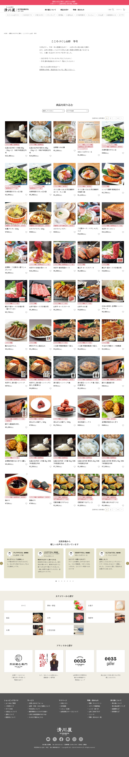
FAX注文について (34, 709)
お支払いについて (11, 712)
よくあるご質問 (11, 703)
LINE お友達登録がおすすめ (37, 714)
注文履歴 (63, 706)
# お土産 (100, 15)
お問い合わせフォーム (36, 703)
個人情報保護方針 (55, 747)
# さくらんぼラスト (13, 15)
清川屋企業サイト (117, 706)
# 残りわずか (39, 15)
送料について (10, 714)
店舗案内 (115, 709)
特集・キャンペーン (95, 703)
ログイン (119, 9)
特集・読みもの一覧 (95, 717)
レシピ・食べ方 (94, 709)
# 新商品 (60, 15)
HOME (5, 33)
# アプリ (121, 15)
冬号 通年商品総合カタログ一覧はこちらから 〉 (58, 105)
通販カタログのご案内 (15, 33)
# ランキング (51, 15)
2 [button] (110, 140)
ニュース (91, 714)
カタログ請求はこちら (36, 717)
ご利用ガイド (10, 706)
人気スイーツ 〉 (64, 4)
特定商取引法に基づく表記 (41, 747)
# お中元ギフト (27, 15)
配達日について (11, 717)
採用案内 (115, 712)
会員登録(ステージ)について (69, 712)
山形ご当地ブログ (94, 712)
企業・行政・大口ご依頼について (39, 706)
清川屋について (50, 9)
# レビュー (91, 15)
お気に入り (64, 703)
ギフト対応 (9, 709)
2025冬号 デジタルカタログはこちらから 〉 (57, 103)
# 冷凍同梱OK (80, 15)
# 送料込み (69, 15)
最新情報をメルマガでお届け (38, 712)
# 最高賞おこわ (111, 15)
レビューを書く (65, 709)
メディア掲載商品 (94, 706)
